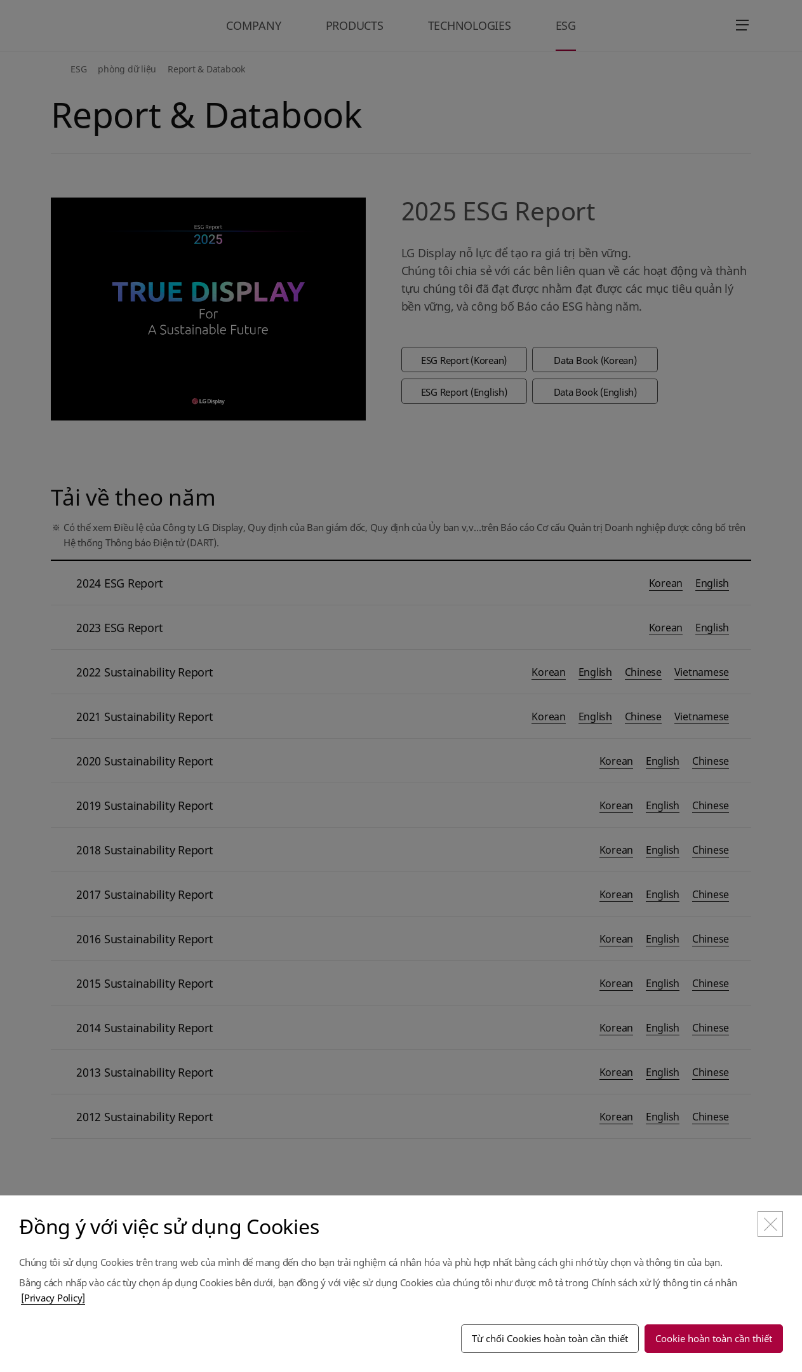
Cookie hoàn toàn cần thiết (713, 1338)
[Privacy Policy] (53, 1297)
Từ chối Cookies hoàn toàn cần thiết (550, 1338)
